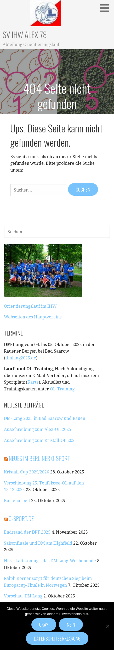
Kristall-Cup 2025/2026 (26, 472)
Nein (71, 624)
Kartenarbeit (17, 500)
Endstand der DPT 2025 (27, 532)
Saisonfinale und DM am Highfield (38, 543)
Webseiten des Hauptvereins (32, 316)
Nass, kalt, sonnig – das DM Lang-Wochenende (50, 560)
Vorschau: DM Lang (23, 596)
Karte (33, 382)
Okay (43, 624)
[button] (106, 8)
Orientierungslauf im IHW (30, 306)
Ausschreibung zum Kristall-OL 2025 (40, 440)
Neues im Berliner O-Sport (39, 458)
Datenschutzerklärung (57, 638)
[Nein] (107, 626)
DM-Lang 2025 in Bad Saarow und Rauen (44, 418)
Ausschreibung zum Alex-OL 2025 (37, 429)
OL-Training (62, 388)
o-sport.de (21, 518)
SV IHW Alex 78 (25, 34)
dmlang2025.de (20, 357)
